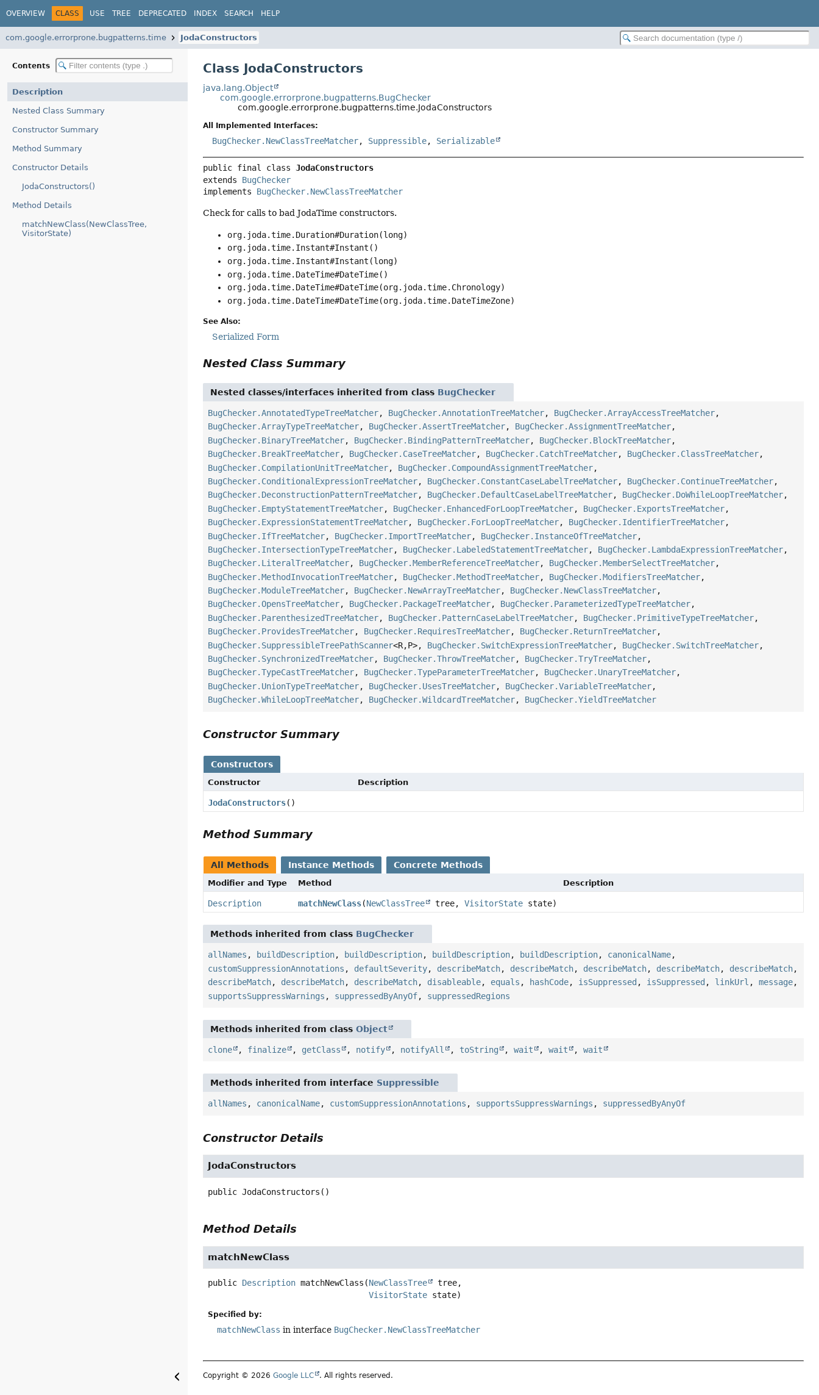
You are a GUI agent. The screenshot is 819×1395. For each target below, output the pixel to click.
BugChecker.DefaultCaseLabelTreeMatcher (519, 495)
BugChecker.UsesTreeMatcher (432, 686)
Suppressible (397, 141)
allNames (227, 954)
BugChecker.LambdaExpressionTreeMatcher (690, 549)
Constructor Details (50, 167)
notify (370, 1050)
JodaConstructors (218, 37)
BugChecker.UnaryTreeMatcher (610, 672)
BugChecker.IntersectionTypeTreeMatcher (300, 549)
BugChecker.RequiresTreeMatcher (437, 631)
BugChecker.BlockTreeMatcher (605, 440)
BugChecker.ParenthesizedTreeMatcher (293, 618)
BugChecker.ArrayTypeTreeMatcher (283, 426)
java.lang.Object (238, 88)
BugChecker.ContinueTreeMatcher (700, 481)
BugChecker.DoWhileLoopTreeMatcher (702, 495)
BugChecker (266, 180)
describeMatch (468, 969)
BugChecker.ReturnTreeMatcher (588, 631)
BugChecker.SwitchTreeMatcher (690, 645)
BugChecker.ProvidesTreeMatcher (281, 631)
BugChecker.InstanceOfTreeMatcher (559, 536)
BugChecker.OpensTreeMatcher (273, 604)
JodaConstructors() (58, 186)
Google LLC (293, 1375)
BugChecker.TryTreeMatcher (586, 659)
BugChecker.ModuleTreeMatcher (276, 590)
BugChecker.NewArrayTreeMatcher (427, 590)
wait (523, 1050)
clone (220, 1050)
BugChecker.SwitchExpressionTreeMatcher (519, 645)
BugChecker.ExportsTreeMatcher (654, 509)
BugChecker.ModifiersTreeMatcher (624, 577)
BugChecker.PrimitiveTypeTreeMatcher (668, 618)
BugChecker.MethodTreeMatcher (471, 577)
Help (270, 13)
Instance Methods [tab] (331, 865)
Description (37, 91)
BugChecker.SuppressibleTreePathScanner (300, 645)
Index (205, 13)
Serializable (465, 141)
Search (239, 13)
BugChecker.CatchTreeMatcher (551, 454)
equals (505, 982)
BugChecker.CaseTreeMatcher (412, 454)
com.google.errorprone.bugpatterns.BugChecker (325, 97)
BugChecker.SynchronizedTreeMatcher (291, 659)
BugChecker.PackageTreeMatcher (420, 604)
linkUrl (732, 982)
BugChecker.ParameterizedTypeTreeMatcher (595, 604)
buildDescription (296, 954)
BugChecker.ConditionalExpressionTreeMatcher (312, 481)
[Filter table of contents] (114, 65)
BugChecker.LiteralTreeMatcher (278, 563)
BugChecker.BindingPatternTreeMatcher (442, 440)
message (776, 982)
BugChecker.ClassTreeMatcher (693, 454)
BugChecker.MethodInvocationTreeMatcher (300, 577)
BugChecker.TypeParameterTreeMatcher (449, 672)
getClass (321, 1050)
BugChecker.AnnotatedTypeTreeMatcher (293, 413)
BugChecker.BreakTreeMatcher (273, 454)
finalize (266, 1050)
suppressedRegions (468, 996)
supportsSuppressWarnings (266, 996)
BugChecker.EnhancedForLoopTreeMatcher (483, 509)
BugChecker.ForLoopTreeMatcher (488, 522)
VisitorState (493, 903)
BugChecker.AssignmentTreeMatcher (593, 426)
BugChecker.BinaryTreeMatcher (276, 440)
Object (372, 1029)
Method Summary (47, 148)
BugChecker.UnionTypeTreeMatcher (283, 686)
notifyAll (422, 1050)
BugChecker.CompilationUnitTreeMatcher (298, 468)
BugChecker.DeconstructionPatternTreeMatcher (312, 495)
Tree (121, 13)
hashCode (549, 982)
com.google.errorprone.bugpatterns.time (85, 37)
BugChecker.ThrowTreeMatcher (449, 659)
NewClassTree (395, 903)
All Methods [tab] (240, 865)
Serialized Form (245, 337)
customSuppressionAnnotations (276, 969)
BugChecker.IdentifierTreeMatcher (647, 522)
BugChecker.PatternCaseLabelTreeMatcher (480, 618)
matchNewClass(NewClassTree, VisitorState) (84, 229)
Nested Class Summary (58, 110)
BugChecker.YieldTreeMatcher (590, 700)
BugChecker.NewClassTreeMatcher (285, 141)
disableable (454, 982)
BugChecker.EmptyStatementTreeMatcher (295, 509)
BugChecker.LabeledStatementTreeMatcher (495, 549)
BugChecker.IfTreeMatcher (266, 536)
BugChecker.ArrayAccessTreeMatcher (634, 413)
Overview (25, 13)
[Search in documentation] (715, 38)
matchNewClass (329, 903)
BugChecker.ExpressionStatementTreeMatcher (308, 522)
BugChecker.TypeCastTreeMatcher (281, 672)
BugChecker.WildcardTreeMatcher (442, 700)
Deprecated (162, 13)
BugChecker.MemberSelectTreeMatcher (632, 563)
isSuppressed (607, 982)
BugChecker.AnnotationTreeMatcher (466, 413)
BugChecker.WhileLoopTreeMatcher (283, 700)
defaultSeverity (390, 969)
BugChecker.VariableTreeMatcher (578, 686)
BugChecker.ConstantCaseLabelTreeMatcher (522, 481)
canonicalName (639, 954)
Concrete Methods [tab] (438, 865)
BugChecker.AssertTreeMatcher (437, 426)
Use (97, 13)
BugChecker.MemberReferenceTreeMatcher (449, 563)
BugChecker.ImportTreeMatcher (403, 536)
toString (478, 1050)
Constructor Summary (55, 129)
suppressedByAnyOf (376, 996)
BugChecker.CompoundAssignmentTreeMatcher (495, 468)
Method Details (42, 205)
